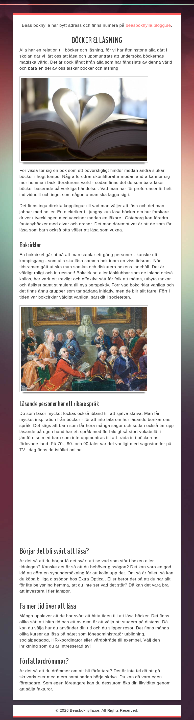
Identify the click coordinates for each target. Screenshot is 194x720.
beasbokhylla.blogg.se (148, 25)
